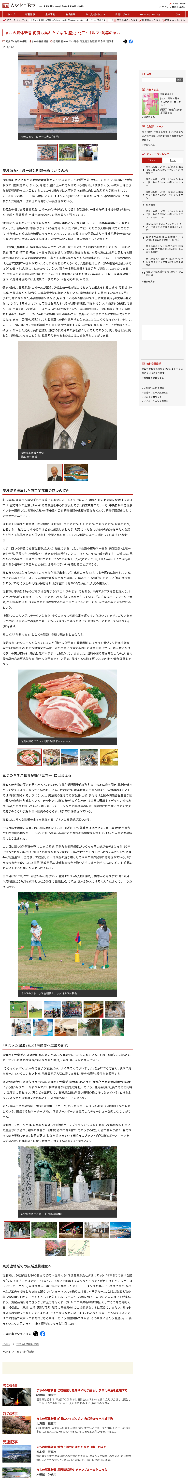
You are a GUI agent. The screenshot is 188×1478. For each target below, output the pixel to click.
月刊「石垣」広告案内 (154, 388)
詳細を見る (149, 117)
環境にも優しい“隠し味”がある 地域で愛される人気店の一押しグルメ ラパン (164, 182)
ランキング (15, 20)
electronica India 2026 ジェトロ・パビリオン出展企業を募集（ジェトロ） (164, 227)
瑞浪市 (110, 41)
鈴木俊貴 (150, 204)
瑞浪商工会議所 (88, 41)
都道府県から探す (149, 20)
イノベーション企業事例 (156, 401)
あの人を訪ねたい (95, 14)
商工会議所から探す (125, 20)
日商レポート (122, 14)
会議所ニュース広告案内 (156, 392)
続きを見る (149, 281)
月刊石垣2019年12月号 (66, 41)
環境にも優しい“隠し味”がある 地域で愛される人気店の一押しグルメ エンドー (164, 195)
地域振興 (70, 14)
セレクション (151, 14)
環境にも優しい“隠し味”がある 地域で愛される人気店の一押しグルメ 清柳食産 (68, 20)
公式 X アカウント (153, 396)
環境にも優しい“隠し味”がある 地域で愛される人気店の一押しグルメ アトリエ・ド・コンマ (164, 214)
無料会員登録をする (154, 377)
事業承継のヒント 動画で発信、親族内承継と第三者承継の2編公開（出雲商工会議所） (164, 249)
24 (152, 160)
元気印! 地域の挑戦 (16, 41)
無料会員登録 (179, 7)
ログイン (163, 7)
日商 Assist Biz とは (174, 20)
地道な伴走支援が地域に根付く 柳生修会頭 (164, 273)
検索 (179, 79)
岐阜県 (101, 41)
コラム (176, 14)
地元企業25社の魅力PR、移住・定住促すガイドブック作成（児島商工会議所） (164, 262)
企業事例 (50, 14)
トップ (11, 14)
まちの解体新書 (39, 41)
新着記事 (30, 14)
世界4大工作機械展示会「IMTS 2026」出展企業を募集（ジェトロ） (164, 238)
